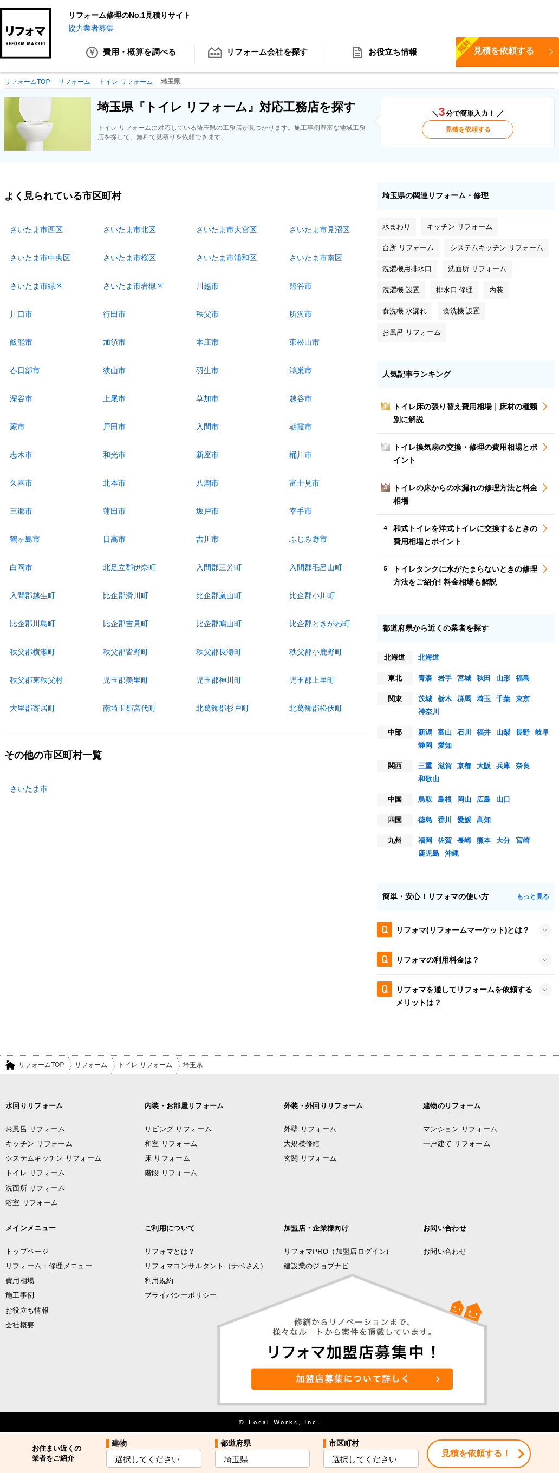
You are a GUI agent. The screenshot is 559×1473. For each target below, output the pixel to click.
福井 (484, 732)
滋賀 (445, 766)
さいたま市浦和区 (226, 257)
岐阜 (542, 732)
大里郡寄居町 (32, 708)
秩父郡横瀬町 (32, 651)
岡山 (464, 799)
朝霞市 (300, 426)
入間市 (207, 426)
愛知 (445, 745)
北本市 (114, 483)
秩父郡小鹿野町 (315, 651)
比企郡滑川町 (125, 595)
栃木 (445, 699)
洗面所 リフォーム (35, 1188)
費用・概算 (131, 54)
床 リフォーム (167, 1159)
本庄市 (207, 342)
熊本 (484, 840)
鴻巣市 (300, 370)
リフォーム (91, 1065)
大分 (503, 840)
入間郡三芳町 (219, 567)
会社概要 (19, 1325)
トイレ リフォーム (145, 1065)
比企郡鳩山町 (219, 623)
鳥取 (425, 799)
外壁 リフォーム (310, 1129)
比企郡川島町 (32, 623)
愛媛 (464, 820)
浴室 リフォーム (31, 1203)
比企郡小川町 (312, 595)
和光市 (114, 454)
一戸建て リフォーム (456, 1144)
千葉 (503, 699)
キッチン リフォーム (39, 1144)
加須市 (114, 342)
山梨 (503, 732)
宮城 (464, 678)
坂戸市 (207, 511)
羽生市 (207, 370)
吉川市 (207, 539)
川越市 (207, 285)
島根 (445, 799)
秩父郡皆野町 (125, 651)
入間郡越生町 (32, 595)
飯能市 (21, 342)
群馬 (464, 699)
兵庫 (503, 766)
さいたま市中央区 (40, 257)
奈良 (523, 766)
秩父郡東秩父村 (36, 680)
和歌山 (428, 779)
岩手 (445, 678)
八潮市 (207, 483)
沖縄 (452, 853)
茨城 (425, 699)
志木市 (21, 454)
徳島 (425, 820)
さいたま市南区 (315, 257)
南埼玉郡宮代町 (129, 708)
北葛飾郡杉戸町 (222, 708)
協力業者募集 (91, 28)
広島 (484, 799)
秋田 (484, 678)
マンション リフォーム (460, 1129)
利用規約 (159, 1281)
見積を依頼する (468, 130)
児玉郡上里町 (312, 680)
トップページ (27, 1251)
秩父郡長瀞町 (219, 651)
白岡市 (21, 567)
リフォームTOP (41, 1065)
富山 (445, 732)
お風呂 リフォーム (35, 1129)
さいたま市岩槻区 (133, 285)
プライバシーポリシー (181, 1296)
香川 (445, 820)
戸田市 (114, 426)
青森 (425, 678)
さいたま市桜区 (129, 257)
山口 (503, 799)
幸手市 (300, 511)
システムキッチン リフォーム (53, 1159)
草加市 (207, 398)
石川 (464, 732)
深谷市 (21, 398)
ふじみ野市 (308, 539)
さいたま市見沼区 (319, 229)
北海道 (428, 657)
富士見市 (304, 483)
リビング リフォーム (178, 1129)
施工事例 (19, 1296)
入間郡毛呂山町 (315, 567)
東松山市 (304, 342)
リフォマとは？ (170, 1251)
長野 (523, 732)
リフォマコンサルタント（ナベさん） (206, 1266)
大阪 (484, 766)
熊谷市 (300, 285)
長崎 (464, 840)
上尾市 (114, 398)
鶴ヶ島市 (25, 539)
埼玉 (484, 699)
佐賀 (445, 840)
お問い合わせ (444, 1251)
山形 (503, 678)
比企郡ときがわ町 (319, 623)
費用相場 (19, 1281)
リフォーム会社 (257, 54)
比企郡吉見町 (125, 623)
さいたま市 (29, 788)
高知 (484, 820)
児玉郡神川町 (219, 680)
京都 (464, 766)
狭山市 (114, 370)
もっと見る (533, 896)
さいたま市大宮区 (226, 229)
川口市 (21, 314)
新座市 (207, 454)
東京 (523, 699)
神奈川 (428, 712)
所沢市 (300, 314)
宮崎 (523, 840)
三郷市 (21, 511)
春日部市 (25, 370)
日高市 (114, 539)
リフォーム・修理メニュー (48, 1266)
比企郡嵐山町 (219, 595)
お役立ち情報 (385, 54)
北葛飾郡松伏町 (315, 708)
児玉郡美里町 (125, 680)
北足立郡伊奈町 (129, 567)
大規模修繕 (302, 1144)
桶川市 (300, 454)
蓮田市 (114, 511)
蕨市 (17, 426)
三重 (425, 766)
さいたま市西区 (36, 229)
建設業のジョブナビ (316, 1266)
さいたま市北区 (129, 229)
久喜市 (21, 483)
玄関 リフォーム (310, 1159)
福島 (523, 678)
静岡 (425, 745)
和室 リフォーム (171, 1144)
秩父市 (207, 314)
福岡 (425, 840)
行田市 (114, 314)
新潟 (425, 732)
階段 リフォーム (171, 1173)
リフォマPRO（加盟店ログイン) (336, 1251)
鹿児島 (428, 853)
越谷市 (300, 398)
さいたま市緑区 (36, 285)
